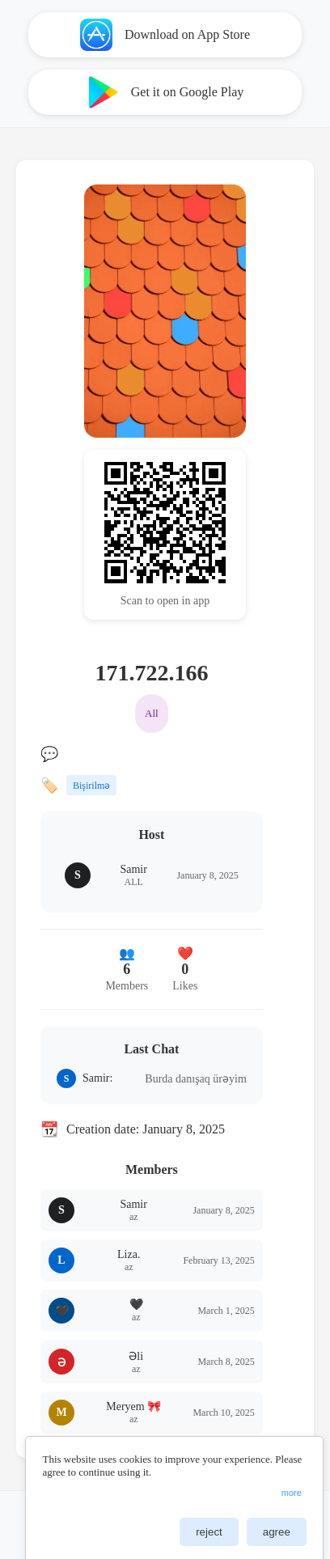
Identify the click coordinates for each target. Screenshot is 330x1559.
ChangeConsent (292, 1518)
